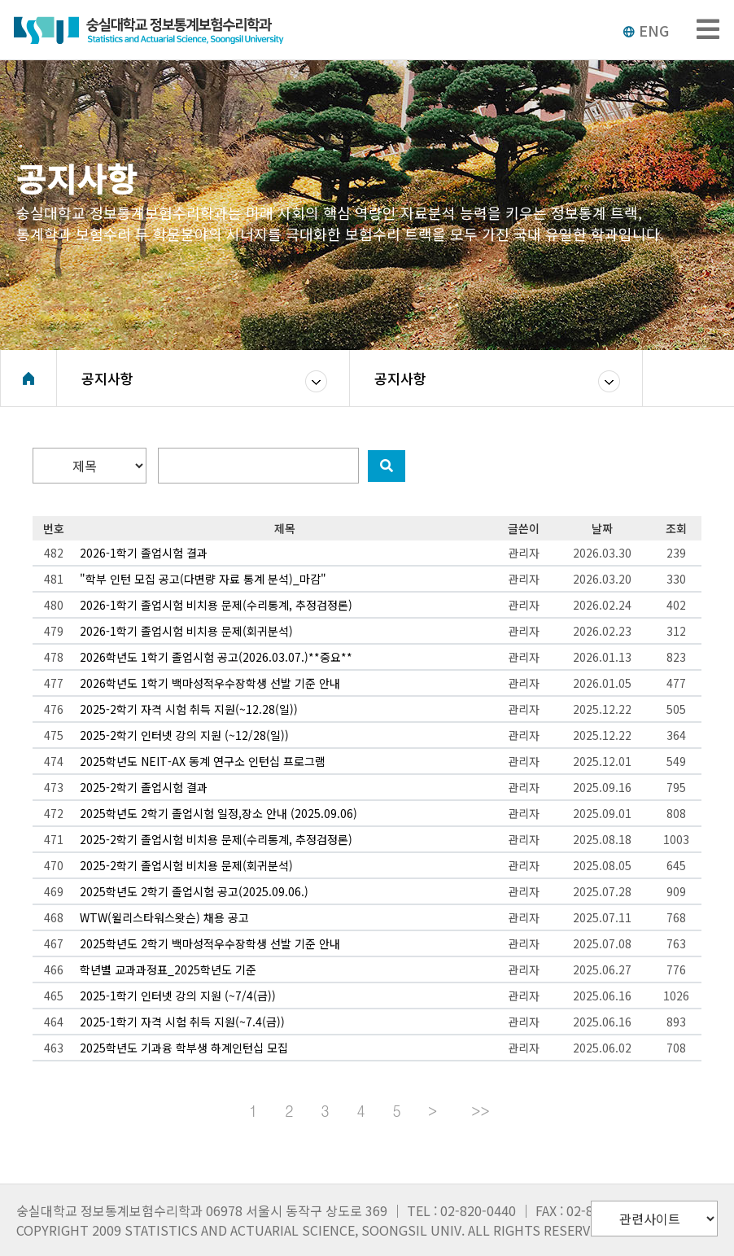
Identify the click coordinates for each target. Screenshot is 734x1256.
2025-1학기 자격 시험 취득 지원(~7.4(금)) (182, 1021)
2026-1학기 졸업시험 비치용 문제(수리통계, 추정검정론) (216, 605)
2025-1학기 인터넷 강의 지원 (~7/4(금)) (178, 995)
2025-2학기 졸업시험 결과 (144, 787)
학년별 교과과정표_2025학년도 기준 (168, 969)
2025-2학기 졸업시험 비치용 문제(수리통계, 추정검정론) (216, 839)
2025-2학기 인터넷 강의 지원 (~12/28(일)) (184, 735)
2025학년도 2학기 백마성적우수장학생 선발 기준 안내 (210, 943)
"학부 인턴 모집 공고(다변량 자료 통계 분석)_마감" (203, 579)
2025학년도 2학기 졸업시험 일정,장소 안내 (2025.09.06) (218, 813)
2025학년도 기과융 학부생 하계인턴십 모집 (184, 1047)
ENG (646, 30)
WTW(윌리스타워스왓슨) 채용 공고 (164, 917)
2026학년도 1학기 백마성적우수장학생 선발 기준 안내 (210, 683)
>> (480, 1111)
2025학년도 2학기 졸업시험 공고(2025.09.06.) (194, 891)
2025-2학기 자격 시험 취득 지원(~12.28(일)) (189, 709)
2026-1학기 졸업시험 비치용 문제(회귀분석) (186, 631)
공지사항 (107, 378)
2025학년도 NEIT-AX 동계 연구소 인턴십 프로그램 (202, 761)
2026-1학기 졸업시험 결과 (144, 553)
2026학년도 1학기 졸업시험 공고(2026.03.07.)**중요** (216, 657)
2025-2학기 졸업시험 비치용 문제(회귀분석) (186, 865)
